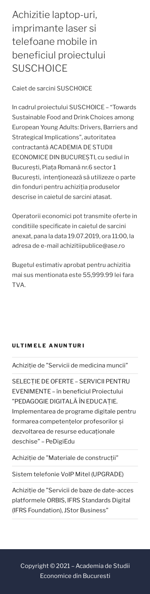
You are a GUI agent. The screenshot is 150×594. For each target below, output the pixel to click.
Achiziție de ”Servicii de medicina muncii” (70, 365)
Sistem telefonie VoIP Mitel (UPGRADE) (68, 474)
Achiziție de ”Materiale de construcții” (65, 458)
